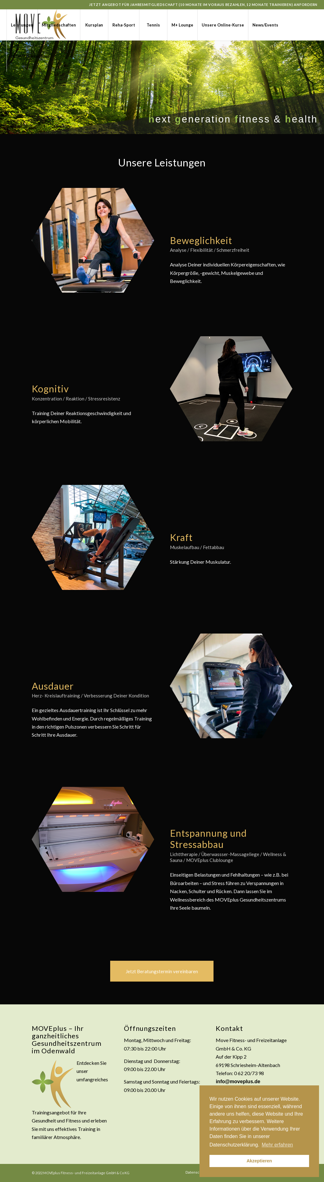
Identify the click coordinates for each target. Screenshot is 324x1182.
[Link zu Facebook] (8, 87)
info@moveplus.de (238, 1081)
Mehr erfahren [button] (277, 1144)
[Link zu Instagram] (17, 87)
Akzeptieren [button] (259, 1160)
